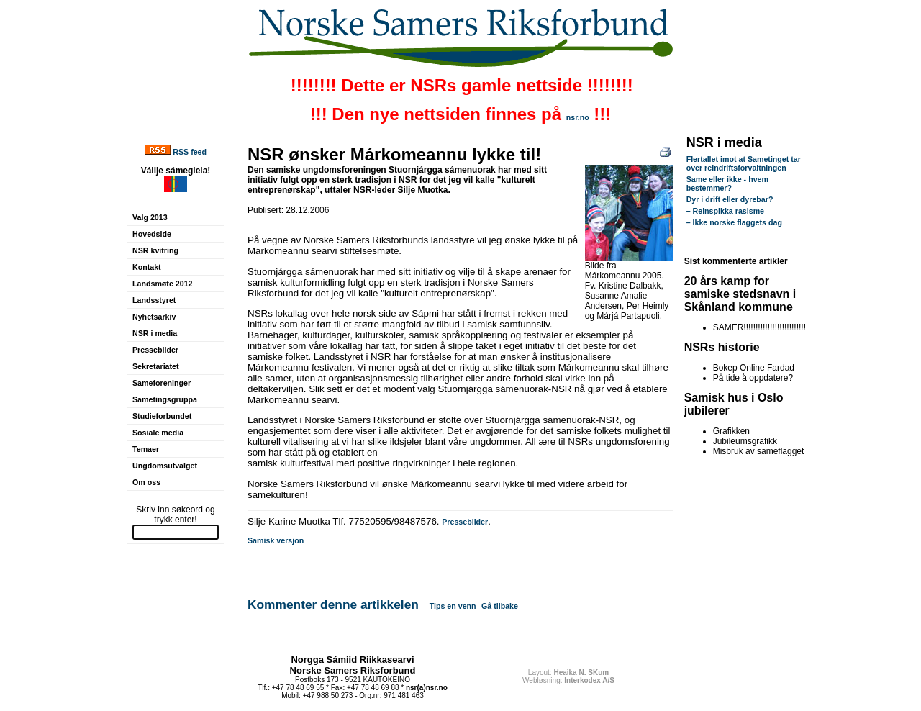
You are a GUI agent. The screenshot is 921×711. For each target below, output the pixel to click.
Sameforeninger (161, 383)
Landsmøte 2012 (162, 283)
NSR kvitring (155, 250)
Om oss (146, 482)
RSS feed (190, 152)
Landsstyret (154, 300)
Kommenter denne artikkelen (333, 604)
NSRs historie (722, 347)
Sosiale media (157, 432)
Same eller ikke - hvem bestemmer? (727, 183)
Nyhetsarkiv (154, 316)
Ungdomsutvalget (164, 465)
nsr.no (577, 117)
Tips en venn (453, 606)
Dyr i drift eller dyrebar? (729, 199)
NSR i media (154, 333)
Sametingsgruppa (164, 399)
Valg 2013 (150, 217)
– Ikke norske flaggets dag (734, 222)
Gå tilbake (499, 606)
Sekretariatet (155, 366)
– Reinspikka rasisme (725, 211)
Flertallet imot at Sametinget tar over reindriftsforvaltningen (743, 163)
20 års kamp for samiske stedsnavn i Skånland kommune (740, 294)
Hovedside (151, 234)
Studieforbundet (161, 416)
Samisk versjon (276, 540)
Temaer (145, 449)
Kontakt (146, 267)
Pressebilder (155, 349)
